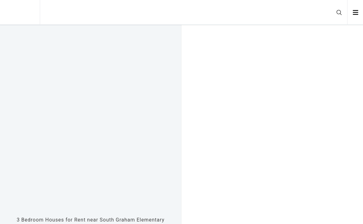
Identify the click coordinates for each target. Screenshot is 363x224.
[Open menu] (355, 12)
